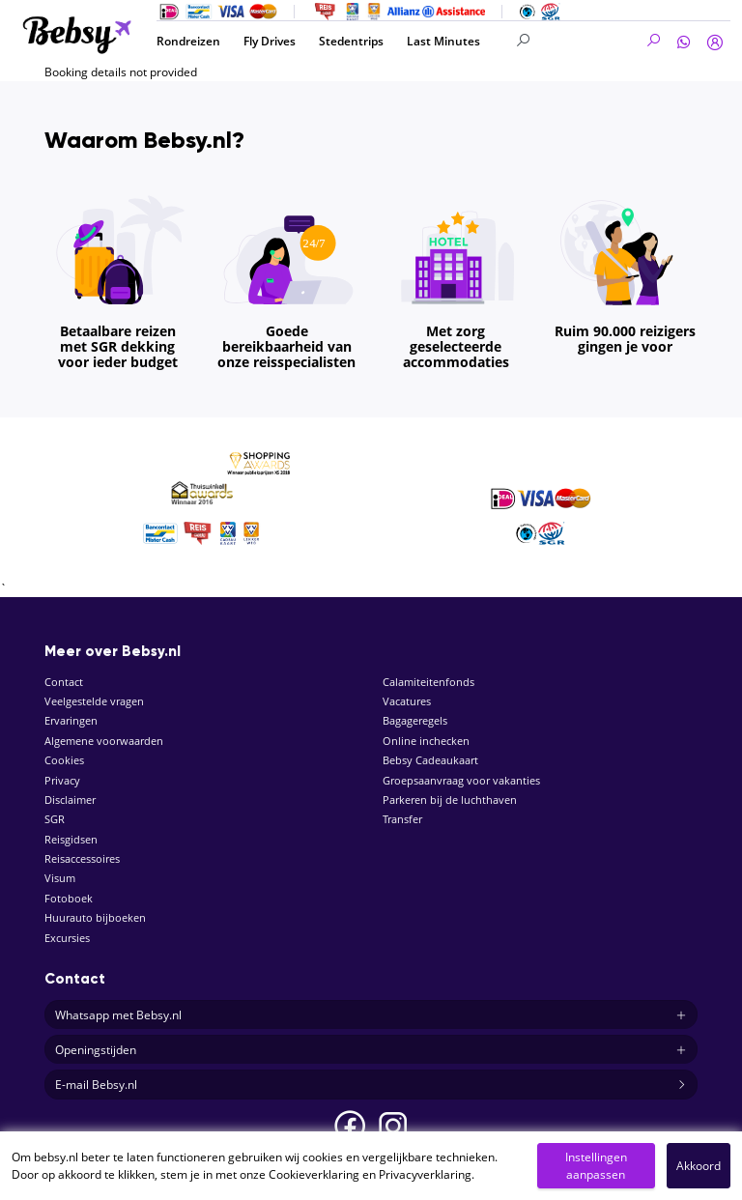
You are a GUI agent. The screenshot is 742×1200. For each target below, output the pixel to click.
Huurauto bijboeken (95, 917)
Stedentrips (351, 41)
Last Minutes (443, 41)
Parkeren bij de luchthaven (450, 799)
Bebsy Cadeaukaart (430, 760)
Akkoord (698, 1165)
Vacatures (407, 701)
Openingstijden (371, 1050)
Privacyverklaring (425, 1174)
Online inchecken (426, 740)
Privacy (62, 780)
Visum (59, 878)
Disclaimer (70, 799)
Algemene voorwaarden (103, 740)
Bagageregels (415, 720)
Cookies (64, 760)
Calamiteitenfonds (428, 681)
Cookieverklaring (314, 1174)
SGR (54, 819)
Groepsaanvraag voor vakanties (461, 780)
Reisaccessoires (82, 858)
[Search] (589, 41)
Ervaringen (71, 720)
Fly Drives (269, 41)
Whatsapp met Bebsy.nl (371, 1015)
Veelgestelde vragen (94, 701)
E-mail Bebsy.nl (371, 1085)
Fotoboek (68, 898)
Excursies (67, 937)
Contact (63, 681)
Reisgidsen (71, 839)
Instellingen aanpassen (596, 1166)
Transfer (402, 819)
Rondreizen (188, 41)
